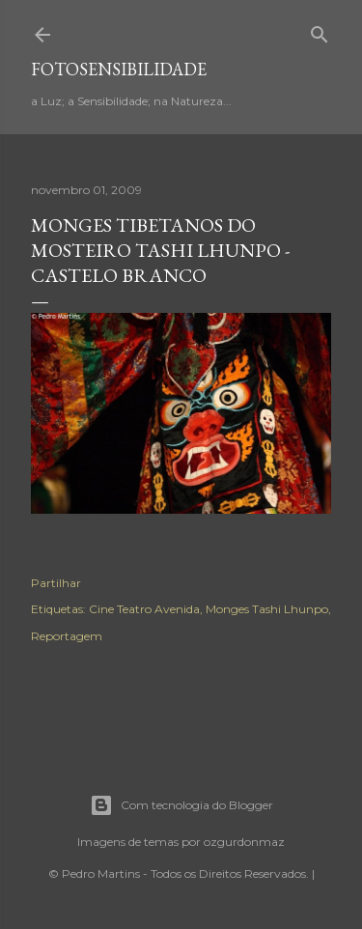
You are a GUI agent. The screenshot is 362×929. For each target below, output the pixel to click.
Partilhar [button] (56, 583)
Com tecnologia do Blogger (181, 805)
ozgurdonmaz (244, 841)
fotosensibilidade (119, 69)
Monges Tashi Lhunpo (267, 609)
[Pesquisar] (319, 30)
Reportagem (66, 636)
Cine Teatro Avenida (144, 609)
